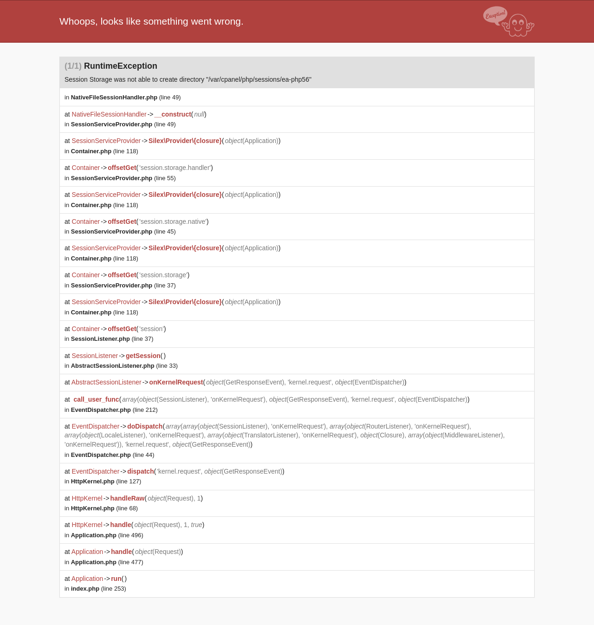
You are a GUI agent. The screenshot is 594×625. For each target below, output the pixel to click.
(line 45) (123, 231)
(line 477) (107, 562)
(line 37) (123, 285)
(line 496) (107, 535)
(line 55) (123, 178)
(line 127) (106, 481)
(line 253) (98, 588)
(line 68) (104, 508)
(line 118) (104, 151)
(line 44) (113, 454)
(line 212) (114, 409)
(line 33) (124, 365)
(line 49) (126, 97)
